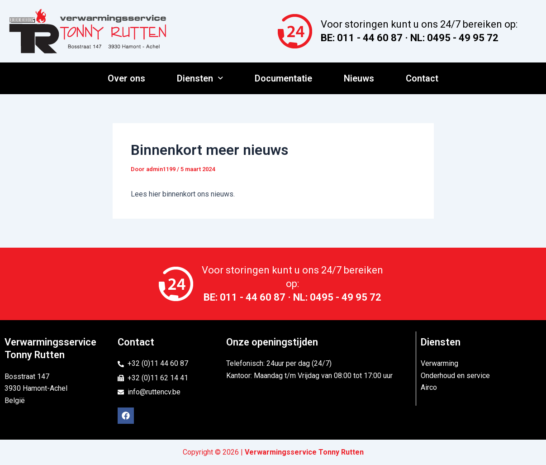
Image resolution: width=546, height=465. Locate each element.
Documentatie (283, 78)
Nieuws (359, 78)
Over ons (126, 78)
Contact (422, 78)
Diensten (200, 78)
